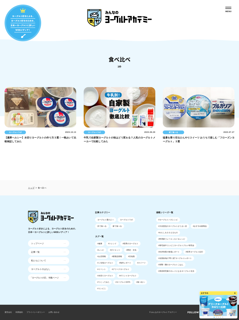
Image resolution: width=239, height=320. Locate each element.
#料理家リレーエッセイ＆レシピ (171, 239)
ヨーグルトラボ (126, 220)
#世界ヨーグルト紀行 (194, 252)
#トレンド (112, 244)
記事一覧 (35, 252)
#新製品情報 (117, 256)
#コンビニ (101, 288)
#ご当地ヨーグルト (105, 263)
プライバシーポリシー (36, 312)
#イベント (101, 269)
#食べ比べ (140, 282)
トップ (31, 188)
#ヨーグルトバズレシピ (168, 220)
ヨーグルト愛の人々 (105, 220)
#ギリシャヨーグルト (128, 276)
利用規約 (19, 312)
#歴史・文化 (131, 250)
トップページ (37, 243)
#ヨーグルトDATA (123, 282)
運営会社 (8, 312)
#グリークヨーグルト (120, 269)
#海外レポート (125, 263)
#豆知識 (131, 256)
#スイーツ (141, 263)
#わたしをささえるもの (168, 233)
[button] (214, 317)
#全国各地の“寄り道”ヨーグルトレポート (175, 258)
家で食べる (117, 226)
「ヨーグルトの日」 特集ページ (44, 277)
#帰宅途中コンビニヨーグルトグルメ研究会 (176, 245)
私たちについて (38, 260)
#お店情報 (101, 256)
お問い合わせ (53, 312)
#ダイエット (115, 250)
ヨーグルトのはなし (40, 269)
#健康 (99, 244)
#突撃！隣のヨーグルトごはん (170, 265)
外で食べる (102, 226)
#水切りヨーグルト (105, 276)
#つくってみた (103, 282)
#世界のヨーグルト (130, 244)
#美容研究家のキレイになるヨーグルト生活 (176, 271)
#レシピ (100, 250)
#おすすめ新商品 (200, 226)
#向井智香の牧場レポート (169, 252)
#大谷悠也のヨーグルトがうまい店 (172, 226)
